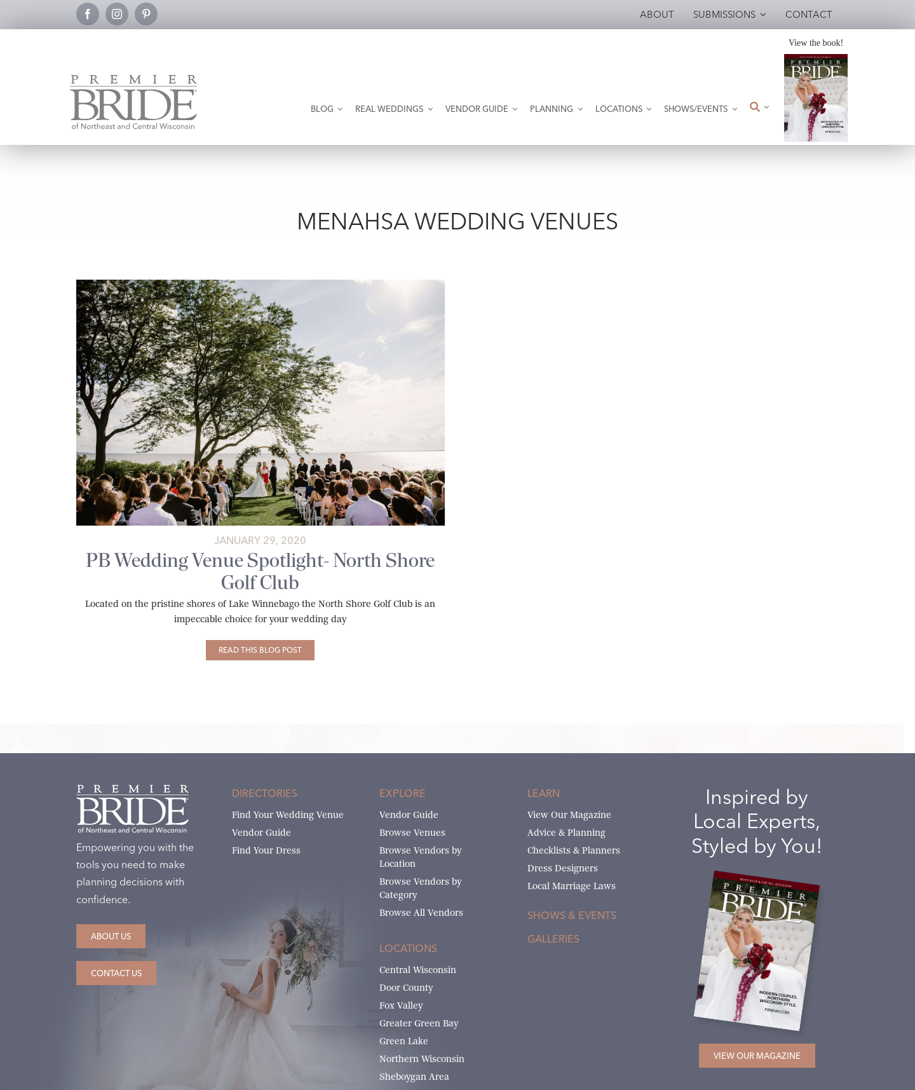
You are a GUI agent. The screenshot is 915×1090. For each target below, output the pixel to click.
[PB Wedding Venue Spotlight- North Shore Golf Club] (260, 650)
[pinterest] (146, 14)
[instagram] (116, 14)
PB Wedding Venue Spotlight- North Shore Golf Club (260, 571)
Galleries (553, 938)
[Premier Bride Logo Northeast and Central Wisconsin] (133, 79)
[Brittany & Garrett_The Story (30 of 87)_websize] (260, 284)
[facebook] (87, 14)
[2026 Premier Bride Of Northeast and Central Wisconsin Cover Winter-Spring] (816, 58)
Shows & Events (571, 915)
